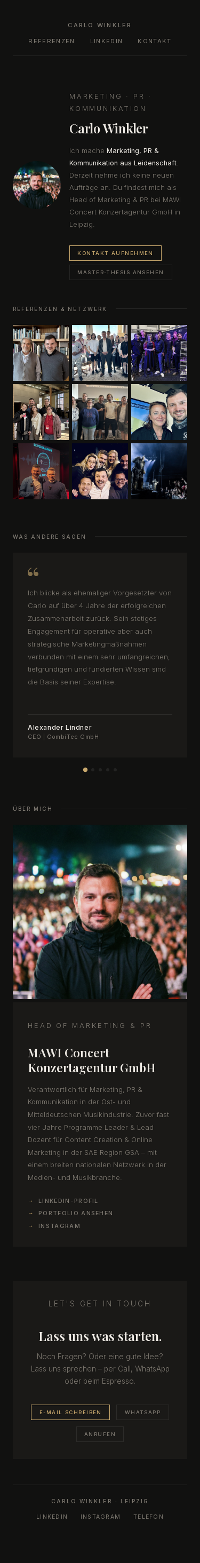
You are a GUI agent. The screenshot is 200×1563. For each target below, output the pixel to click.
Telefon (148, 1516)
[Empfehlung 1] (85, 770)
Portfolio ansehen (75, 1213)
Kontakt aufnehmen (115, 253)
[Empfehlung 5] (115, 769)
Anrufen (100, 1434)
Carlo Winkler (100, 25)
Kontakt (154, 41)
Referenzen (51, 41)
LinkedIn (106, 41)
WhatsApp (143, 1412)
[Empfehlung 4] (107, 769)
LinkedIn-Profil (68, 1201)
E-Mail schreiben (70, 1412)
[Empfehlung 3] (100, 769)
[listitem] (41, 353)
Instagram (59, 1226)
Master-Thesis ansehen (120, 272)
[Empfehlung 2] (92, 769)
